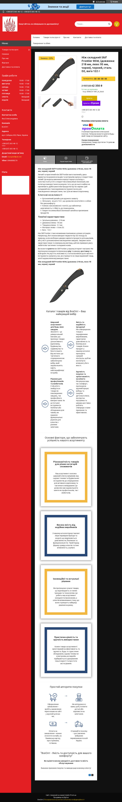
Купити (89, 98)
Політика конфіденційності (74, 799)
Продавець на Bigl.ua (61, 797)
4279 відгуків (100, 1)
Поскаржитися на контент (53, 799)
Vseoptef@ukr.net (14, 157)
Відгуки (5, 63)
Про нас (66, 37)
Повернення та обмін (41, 43)
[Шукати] (109, 24)
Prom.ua (73, 795)
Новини (5, 54)
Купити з (91, 103)
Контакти (77, 37)
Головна (36, 37)
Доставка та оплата (93, 37)
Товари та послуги (50, 37)
